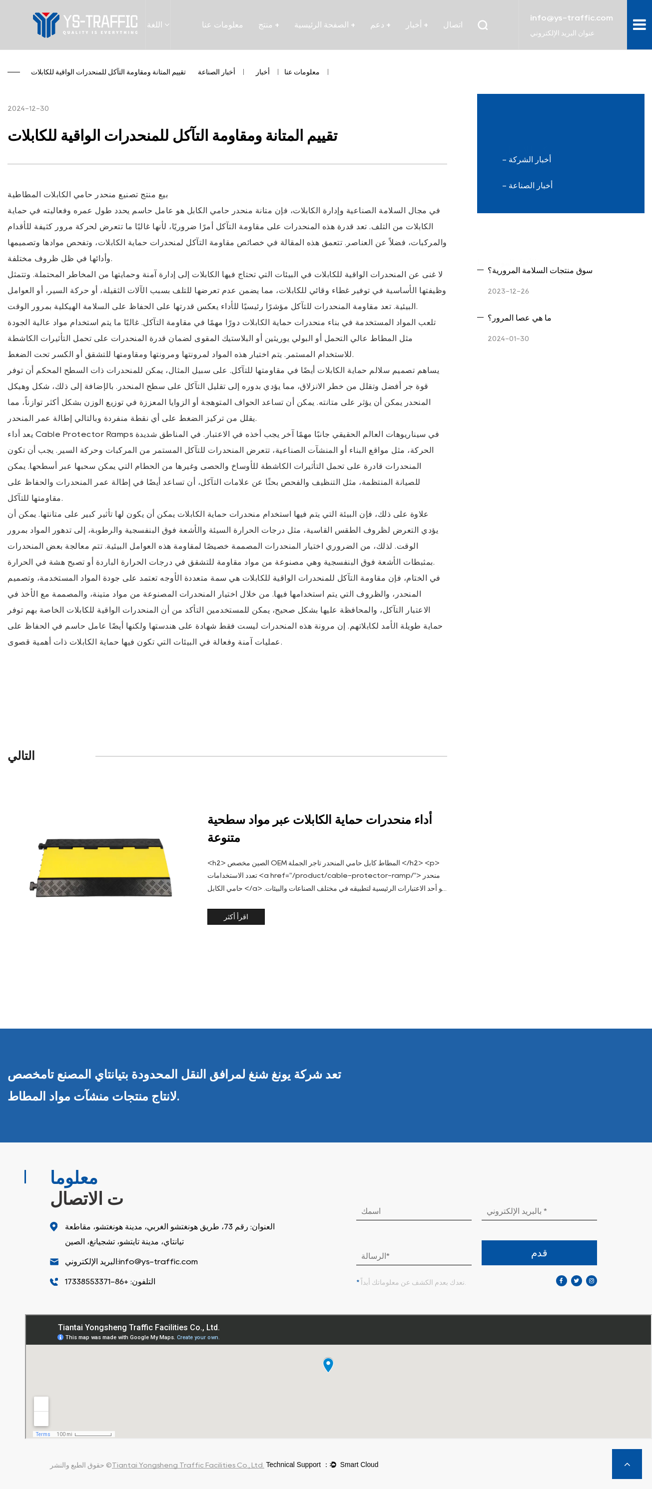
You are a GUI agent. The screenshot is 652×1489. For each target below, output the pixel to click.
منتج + (268, 24)
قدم (539, 1252)
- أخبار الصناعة (527, 185)
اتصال (453, 24)
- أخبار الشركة (526, 159)
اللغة (158, 24)
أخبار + (417, 24)
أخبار (263, 72)
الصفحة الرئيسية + (324, 24)
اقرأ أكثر (236, 917)
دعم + (380, 24)
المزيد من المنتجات (589, 1085)
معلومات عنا (222, 24)
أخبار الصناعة (216, 72)
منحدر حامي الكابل (218, 210)
